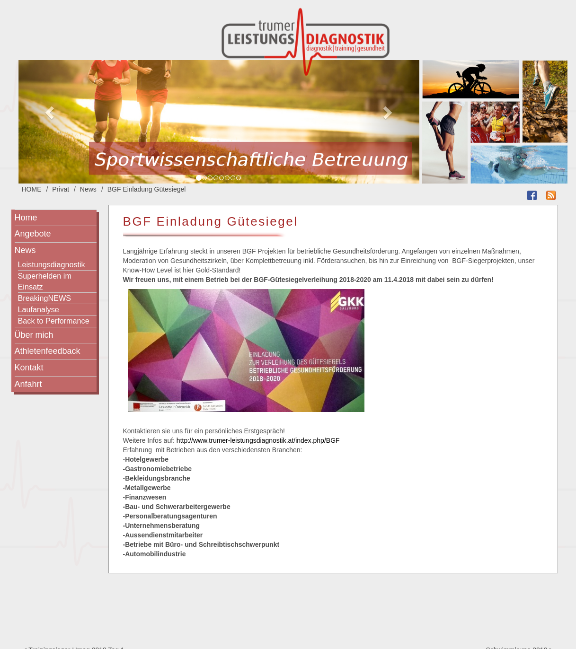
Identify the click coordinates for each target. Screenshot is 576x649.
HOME (32, 189)
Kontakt (29, 367)
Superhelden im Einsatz (44, 281)
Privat (60, 189)
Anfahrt (28, 384)
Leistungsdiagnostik (51, 264)
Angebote (33, 233)
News (88, 189)
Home (26, 217)
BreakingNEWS (44, 298)
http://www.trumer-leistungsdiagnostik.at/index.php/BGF (258, 440)
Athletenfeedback (47, 351)
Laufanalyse (38, 309)
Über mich (34, 335)
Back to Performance (53, 320)
